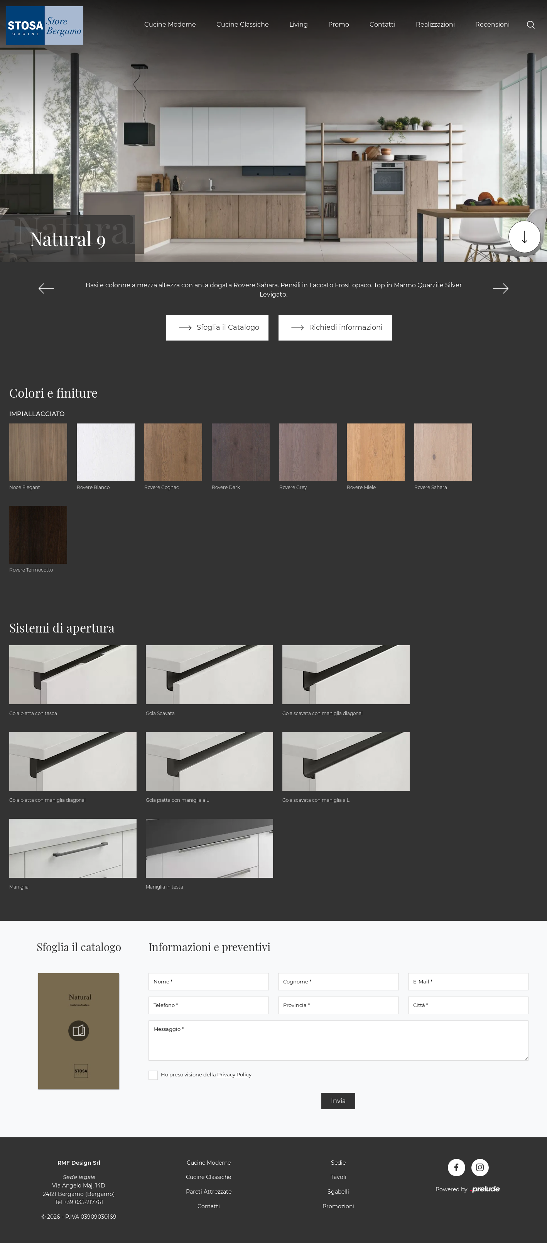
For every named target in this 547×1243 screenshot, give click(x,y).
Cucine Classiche (242, 24)
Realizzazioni (435, 24)
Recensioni (492, 24)
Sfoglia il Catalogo (217, 327)
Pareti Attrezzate (208, 1191)
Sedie (338, 1162)
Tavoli (338, 1177)
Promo (338, 24)
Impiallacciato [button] (36, 414)
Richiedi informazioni (335, 327)
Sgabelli (338, 1191)
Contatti (382, 24)
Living (298, 24)
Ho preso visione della (206, 1074)
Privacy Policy (234, 1074)
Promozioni (338, 1206)
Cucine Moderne (170, 24)
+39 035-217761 (83, 1202)
